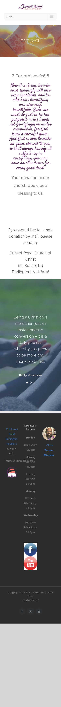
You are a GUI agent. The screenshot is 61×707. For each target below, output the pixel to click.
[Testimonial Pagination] (27, 383)
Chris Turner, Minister (49, 450)
